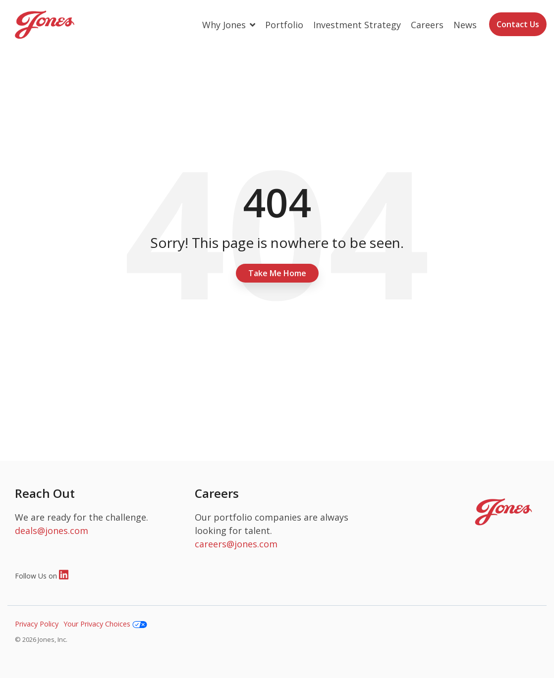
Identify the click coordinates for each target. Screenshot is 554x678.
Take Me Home (277, 273)
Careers (427, 25)
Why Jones (225, 25)
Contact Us (518, 24)
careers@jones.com (236, 544)
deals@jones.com (51, 530)
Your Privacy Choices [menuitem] (105, 624)
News (465, 25)
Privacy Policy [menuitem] (36, 624)
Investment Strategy (357, 25)
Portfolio (284, 25)
